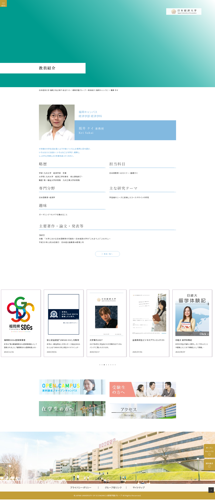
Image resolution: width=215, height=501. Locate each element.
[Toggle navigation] (3, 3)
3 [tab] (104, 372)
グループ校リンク (115, 489)
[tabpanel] (61, 330)
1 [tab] (100, 372)
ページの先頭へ (211, 490)
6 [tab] (111, 372)
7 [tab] (113, 372)
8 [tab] (115, 372)
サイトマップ (139, 489)
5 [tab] (109, 372)
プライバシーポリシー (81, 489)
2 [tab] (102, 372)
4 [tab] (106, 372)
